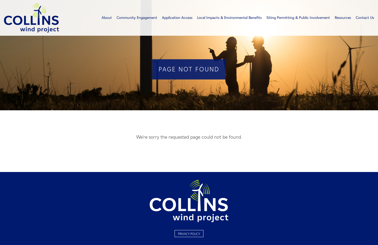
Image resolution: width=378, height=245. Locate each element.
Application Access (177, 17)
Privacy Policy (189, 234)
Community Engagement (137, 17)
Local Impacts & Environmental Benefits (229, 17)
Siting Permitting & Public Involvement (298, 17)
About (107, 17)
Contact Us (365, 17)
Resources (343, 17)
